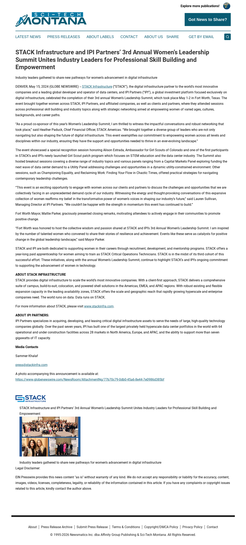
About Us (153, 37)
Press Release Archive (56, 527)
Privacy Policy (192, 527)
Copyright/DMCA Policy (161, 527)
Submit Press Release (92, 527)
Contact (129, 37)
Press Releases (63, 37)
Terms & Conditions (126, 527)
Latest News (28, 37)
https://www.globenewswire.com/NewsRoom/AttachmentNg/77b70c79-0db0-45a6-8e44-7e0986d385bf (89, 379)
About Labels (100, 37)
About (32, 527)
